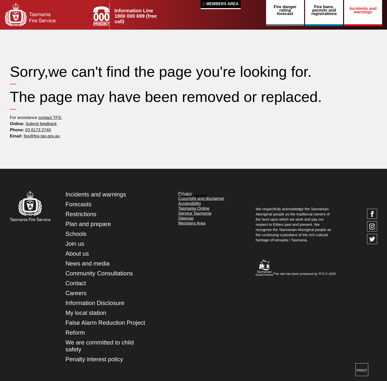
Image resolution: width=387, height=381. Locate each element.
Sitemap (186, 218)
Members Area (222, 4)
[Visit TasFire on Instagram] (372, 226)
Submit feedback (41, 123)
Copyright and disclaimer (201, 198)
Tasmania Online (194, 208)
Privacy (185, 193)
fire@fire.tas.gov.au (42, 136)
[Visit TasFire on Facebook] (372, 214)
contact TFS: (50, 117)
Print (362, 370)
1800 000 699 (130, 16)
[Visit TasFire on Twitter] (372, 239)
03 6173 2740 (38, 130)
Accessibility (189, 203)
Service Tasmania (194, 213)
